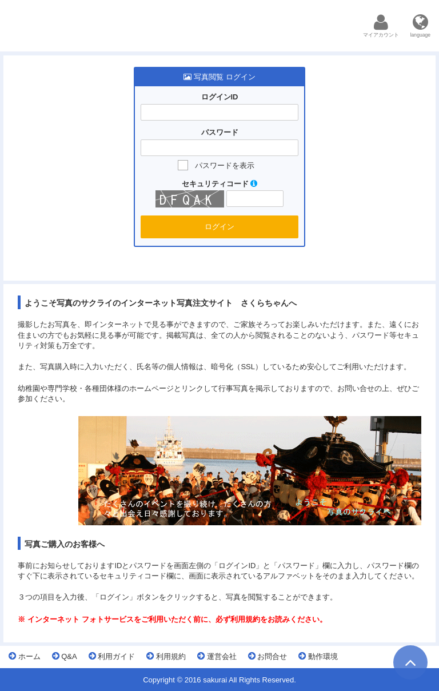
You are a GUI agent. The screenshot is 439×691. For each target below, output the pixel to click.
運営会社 (217, 656)
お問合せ (268, 656)
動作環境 (318, 656)
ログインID (219, 97)
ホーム (25, 656)
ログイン (219, 226)
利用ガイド (112, 656)
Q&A (64, 656)
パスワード (219, 132)
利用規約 (166, 656)
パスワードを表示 (224, 165)
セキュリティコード (220, 183)
